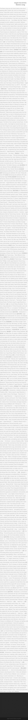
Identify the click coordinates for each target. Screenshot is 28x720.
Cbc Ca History (10, 712)
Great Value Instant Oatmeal (19, 707)
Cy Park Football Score (16, 697)
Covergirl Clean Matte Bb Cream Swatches (12, 699)
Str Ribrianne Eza (6, 697)
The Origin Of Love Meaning (8, 708)
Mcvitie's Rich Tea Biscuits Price (9, 701)
